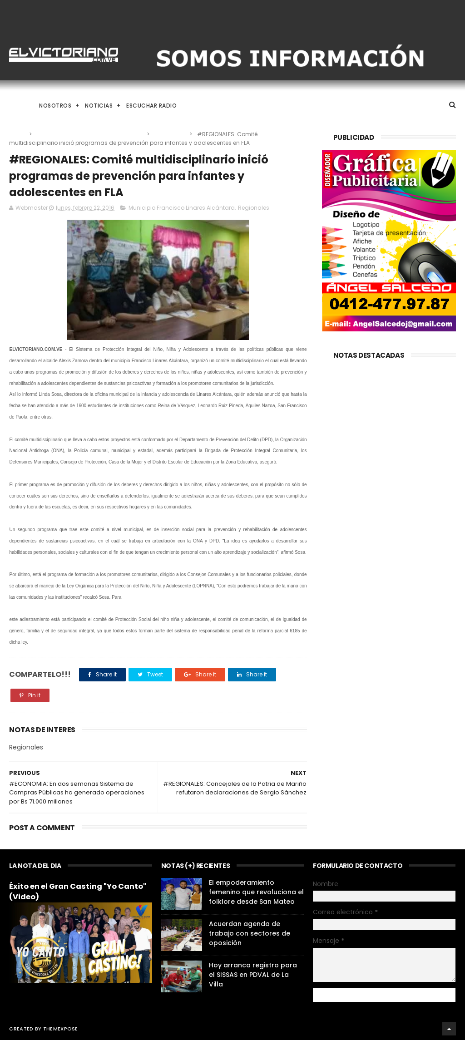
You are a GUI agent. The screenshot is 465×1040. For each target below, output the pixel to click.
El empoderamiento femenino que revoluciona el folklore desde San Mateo (256, 892)
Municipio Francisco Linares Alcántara (90, 134)
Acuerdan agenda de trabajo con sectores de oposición (249, 933)
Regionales (170, 134)
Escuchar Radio (151, 105)
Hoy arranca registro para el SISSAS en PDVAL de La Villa (253, 975)
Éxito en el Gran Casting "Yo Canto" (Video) (77, 891)
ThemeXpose (60, 1028)
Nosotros (55, 105)
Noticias (99, 105)
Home (17, 105)
